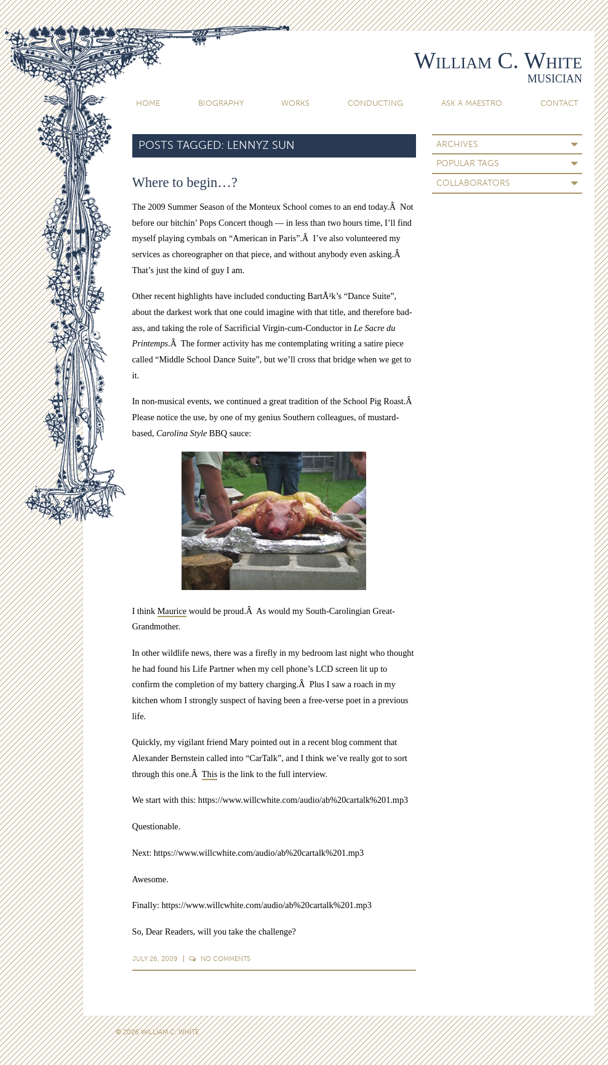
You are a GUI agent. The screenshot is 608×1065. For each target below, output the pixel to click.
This (209, 774)
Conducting (375, 103)
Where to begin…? (185, 182)
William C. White (498, 60)
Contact (559, 103)
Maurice (172, 611)
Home (148, 103)
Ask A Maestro (471, 103)
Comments (219, 958)
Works (295, 103)
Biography (221, 103)
